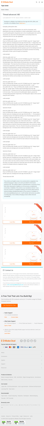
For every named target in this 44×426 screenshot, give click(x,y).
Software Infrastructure (35, 386)
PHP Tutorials (9, 398)
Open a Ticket (7, 325)
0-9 (2, 407)
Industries (20, 395)
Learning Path (4, 389)
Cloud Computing (12, 395)
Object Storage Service (28, 377)
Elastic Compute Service (7, 377)
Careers (3, 416)
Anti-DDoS (19, 377)
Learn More (12, 222)
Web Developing (34, 395)
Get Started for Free (9, 305)
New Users (11, 389)
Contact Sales (14, 317)
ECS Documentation (12, 386)
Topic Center (4, 395)
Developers (26, 395)
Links (31, 416)
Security (10, 379)
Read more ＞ (22, 23)
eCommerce (38, 377)
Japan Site (4, 386)
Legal (21, 416)
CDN (15, 377)
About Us (8, 416)
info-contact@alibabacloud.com (15, 284)
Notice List (26, 416)
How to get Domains (23, 386)
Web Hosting (4, 379)
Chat (5, 317)
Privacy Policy (15, 416)
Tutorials (3, 398)
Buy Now (31, 222)
